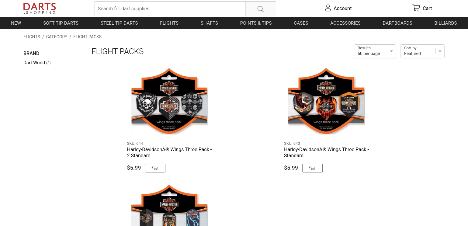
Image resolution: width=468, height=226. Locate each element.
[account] (338, 8)
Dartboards (397, 23)
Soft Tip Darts (60, 23)
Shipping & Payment (72, 211)
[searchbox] (185, 8)
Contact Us (35, 211)
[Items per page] (375, 51)
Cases (301, 23)
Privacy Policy (112, 211)
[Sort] (422, 51)
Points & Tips (256, 23)
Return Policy (144, 211)
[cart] (422, 8)
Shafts (209, 23)
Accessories (345, 23)
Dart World (37, 62)
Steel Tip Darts (119, 23)
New (16, 23)
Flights (169, 23)
